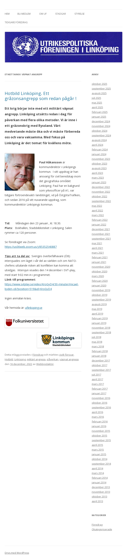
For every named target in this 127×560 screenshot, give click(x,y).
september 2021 (101, 238)
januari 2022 (99, 224)
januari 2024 (99, 154)
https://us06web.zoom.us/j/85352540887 (31, 247)
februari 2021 (100, 257)
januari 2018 (99, 356)
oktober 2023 (99, 163)
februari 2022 (100, 220)
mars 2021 (98, 252)
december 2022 (101, 187)
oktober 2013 (99, 496)
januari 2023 (99, 182)
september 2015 (101, 440)
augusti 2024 (99, 140)
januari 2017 (99, 393)
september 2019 (101, 299)
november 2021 (101, 234)
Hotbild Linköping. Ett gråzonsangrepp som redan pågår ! (40, 95)
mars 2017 (98, 384)
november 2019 (101, 290)
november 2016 (101, 398)
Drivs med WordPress (17, 553)
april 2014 (97, 468)
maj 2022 (97, 206)
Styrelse (79, 13)
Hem (7, 13)
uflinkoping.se (33, 308)
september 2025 (101, 88)
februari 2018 (100, 351)
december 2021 (101, 229)
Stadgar (60, 13)
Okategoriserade (102, 529)
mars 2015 (98, 449)
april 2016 (97, 412)
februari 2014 (100, 477)
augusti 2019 (99, 304)
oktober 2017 (99, 365)
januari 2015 (99, 454)
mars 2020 (98, 276)
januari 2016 (99, 426)
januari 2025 (99, 116)
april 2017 (97, 379)
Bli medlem (24, 13)
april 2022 (97, 210)
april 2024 (97, 145)
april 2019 (97, 313)
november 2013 (101, 492)
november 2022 (101, 191)
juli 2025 (96, 98)
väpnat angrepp (69, 359)
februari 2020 (100, 281)
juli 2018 (96, 337)
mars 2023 (98, 177)
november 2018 (101, 327)
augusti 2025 (99, 93)
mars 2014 (98, 473)
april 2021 (97, 248)
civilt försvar (66, 354)
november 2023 (101, 159)
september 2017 (101, 370)
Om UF (43, 13)
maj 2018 (97, 342)
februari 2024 (100, 149)
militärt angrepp (36, 359)
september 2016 (101, 407)
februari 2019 (100, 318)
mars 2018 (98, 346)
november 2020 (101, 266)
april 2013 (97, 501)
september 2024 (101, 135)
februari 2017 (100, 388)
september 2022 (101, 201)
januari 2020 (99, 285)
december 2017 (101, 360)
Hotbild (9, 359)
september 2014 (101, 463)
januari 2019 (99, 323)
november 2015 (101, 431)
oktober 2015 (99, 435)
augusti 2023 (99, 168)
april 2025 (97, 107)
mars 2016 (98, 417)
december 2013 (101, 487)
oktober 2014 (99, 459)
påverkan (52, 359)
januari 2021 (99, 262)
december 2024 (101, 121)
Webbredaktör (45, 364)
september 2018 (101, 332)
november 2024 (101, 126)
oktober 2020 (99, 271)
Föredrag (38, 354)
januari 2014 (99, 482)
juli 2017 (96, 374)
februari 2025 (100, 112)
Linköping (20, 359)
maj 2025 (97, 102)
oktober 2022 (99, 196)
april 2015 (97, 445)
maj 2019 (97, 309)
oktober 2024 (99, 130)
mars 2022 (98, 215)
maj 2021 (97, 243)
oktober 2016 (99, 402)
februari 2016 (100, 421)
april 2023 (97, 173)
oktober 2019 (99, 295)
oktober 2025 (99, 84)
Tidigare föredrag (16, 22)
